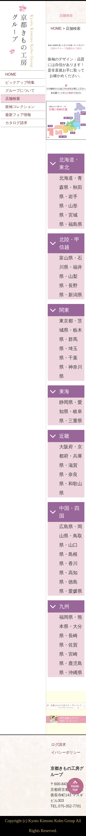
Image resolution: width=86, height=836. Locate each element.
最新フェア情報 (18, 115)
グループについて (20, 90)
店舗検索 (12, 99)
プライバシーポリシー (62, 752)
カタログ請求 (16, 123)
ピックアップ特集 (20, 82)
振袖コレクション (20, 107)
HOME (10, 74)
